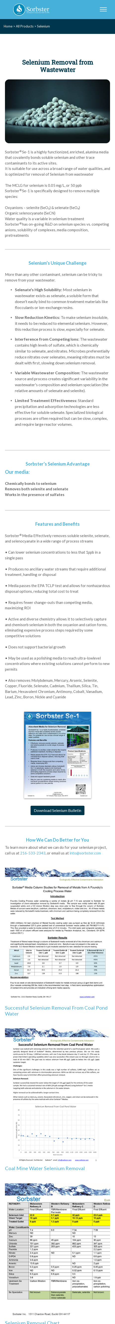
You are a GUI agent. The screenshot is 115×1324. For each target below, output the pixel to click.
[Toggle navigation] (103, 9)
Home (8, 26)
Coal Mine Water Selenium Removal (45, 1168)
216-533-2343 (32, 853)
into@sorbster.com (85, 853)
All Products (25, 26)
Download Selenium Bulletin (57, 810)
